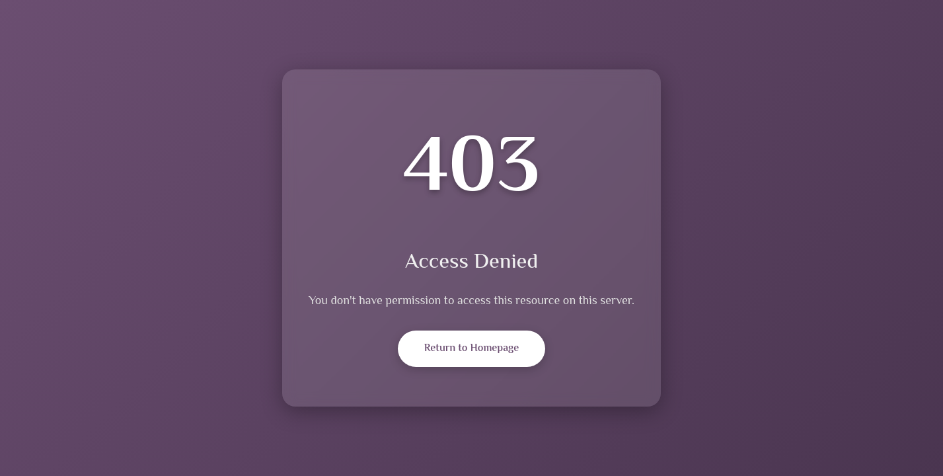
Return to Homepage (471, 348)
